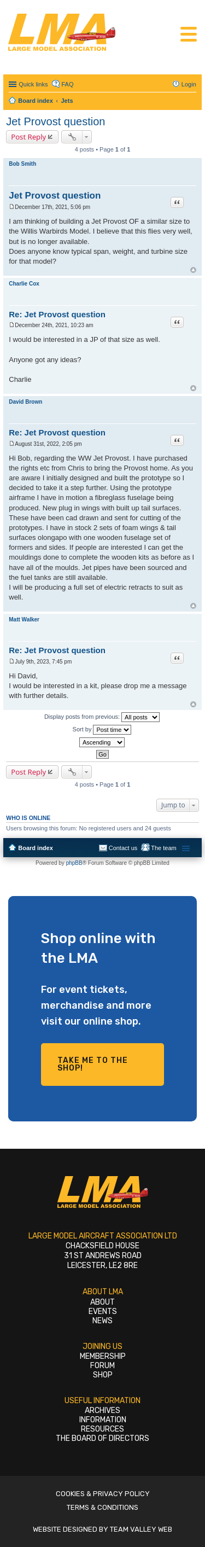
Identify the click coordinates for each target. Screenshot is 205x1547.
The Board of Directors (102, 1438)
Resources (102, 1429)
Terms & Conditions (102, 1507)
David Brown (25, 402)
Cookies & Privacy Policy (103, 1494)
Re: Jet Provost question (57, 314)
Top (193, 270)
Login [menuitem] (188, 84)
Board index (35, 848)
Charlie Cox (24, 284)
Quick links (33, 84)
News (102, 1320)
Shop (103, 1375)
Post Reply (28, 137)
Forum (102, 1365)
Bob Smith (22, 164)
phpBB (74, 863)
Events (103, 1311)
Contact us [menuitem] (123, 848)
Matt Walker (24, 620)
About (102, 1302)
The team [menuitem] (163, 848)
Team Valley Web (141, 1529)
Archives (102, 1410)
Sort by (102, 730)
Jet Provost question (55, 121)
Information (102, 1419)
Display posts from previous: (102, 717)
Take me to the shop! (92, 1064)
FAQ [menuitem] (67, 84)
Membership (103, 1356)
